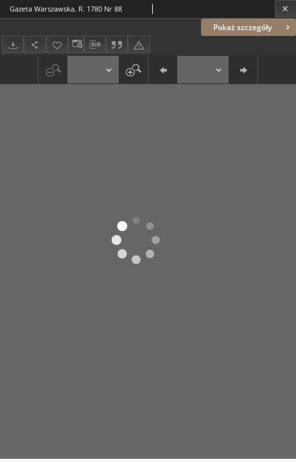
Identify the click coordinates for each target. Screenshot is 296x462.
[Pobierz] (13, 44)
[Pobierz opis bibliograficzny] (95, 45)
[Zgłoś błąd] (139, 44)
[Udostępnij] (35, 44)
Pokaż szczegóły (252, 27)
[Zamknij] (285, 8)
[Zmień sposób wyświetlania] (75, 44)
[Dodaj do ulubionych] (57, 44)
